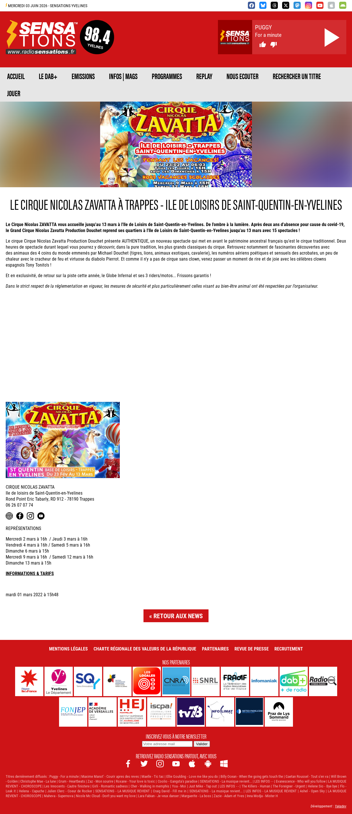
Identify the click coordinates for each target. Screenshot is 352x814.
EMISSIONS (83, 75)
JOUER (13, 93)
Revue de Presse (251, 649)
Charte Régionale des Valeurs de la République (145, 649)
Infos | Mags (123, 75)
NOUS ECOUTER (242, 75)
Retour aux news (178, 616)
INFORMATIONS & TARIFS (30, 573)
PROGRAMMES (167, 75)
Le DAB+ (48, 75)
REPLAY (204, 75)
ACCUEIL (16, 75)
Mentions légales (68, 649)
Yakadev (340, 806)
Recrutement (288, 649)
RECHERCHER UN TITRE (297, 75)
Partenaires (215, 649)
